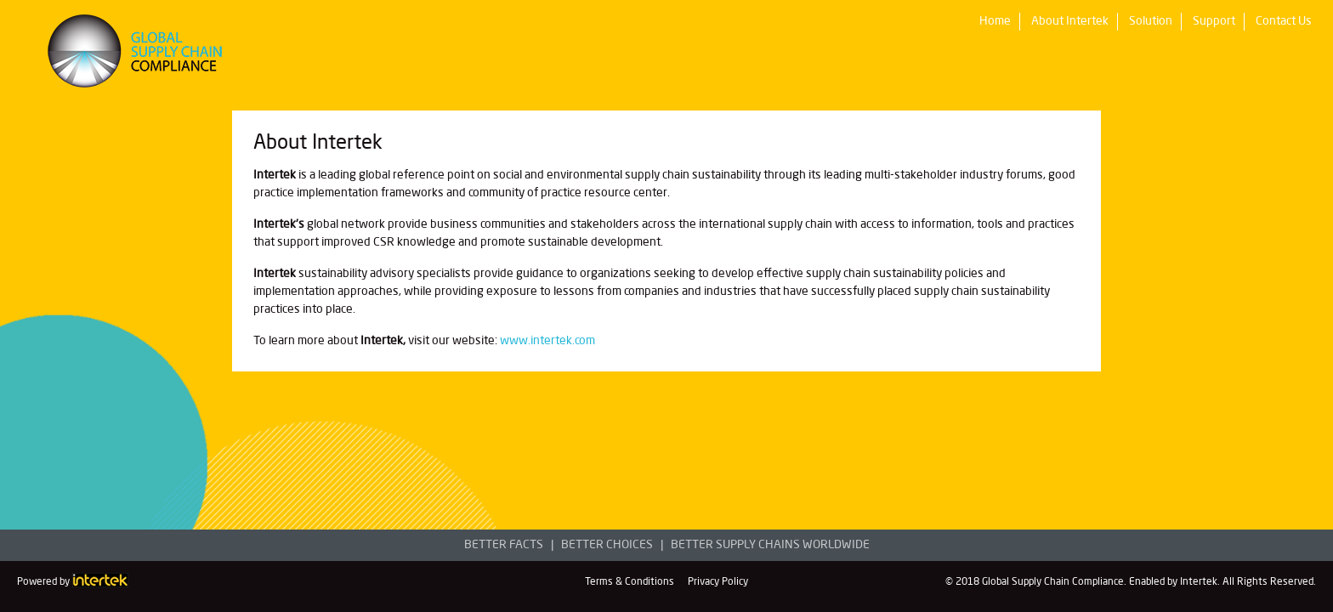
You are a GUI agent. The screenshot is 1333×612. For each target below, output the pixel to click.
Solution (1150, 21)
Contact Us (1284, 21)
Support (1214, 21)
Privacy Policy (718, 582)
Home (995, 21)
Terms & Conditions (629, 582)
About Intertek (1070, 21)
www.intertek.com (547, 341)
